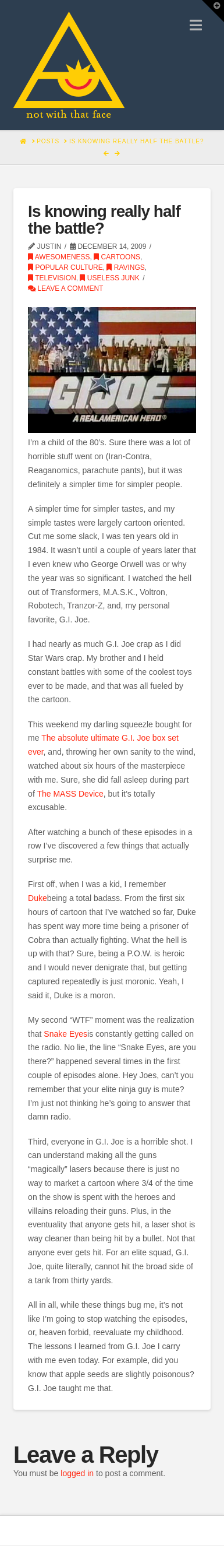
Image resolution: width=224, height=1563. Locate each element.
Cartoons (117, 257)
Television (52, 278)
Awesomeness (59, 257)
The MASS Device (70, 793)
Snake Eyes (65, 1034)
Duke (37, 898)
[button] (196, 25)
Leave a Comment (65, 288)
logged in (77, 1473)
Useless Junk (109, 278)
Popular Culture (65, 267)
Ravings (125, 267)
